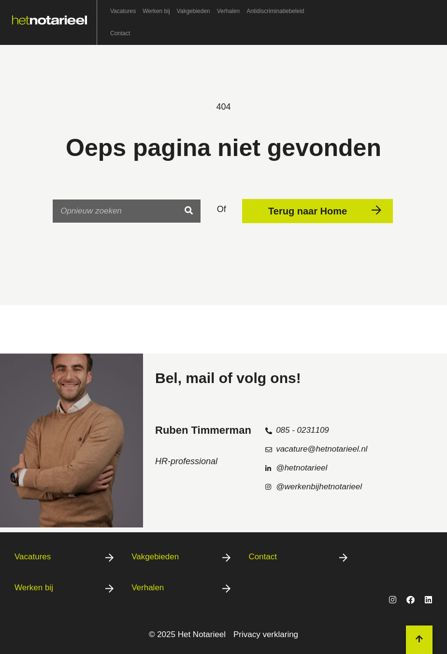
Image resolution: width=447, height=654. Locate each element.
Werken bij (156, 11)
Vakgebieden (193, 11)
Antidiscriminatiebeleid (275, 11)
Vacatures (123, 11)
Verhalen (228, 11)
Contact (120, 33)
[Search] (188, 211)
